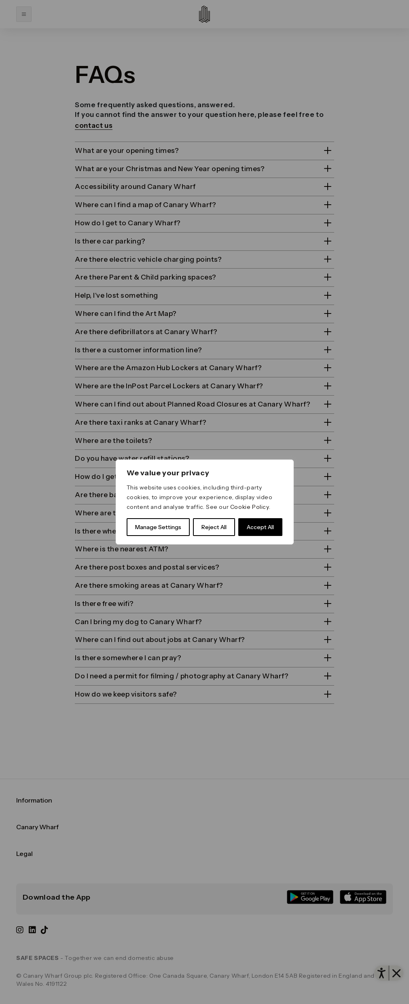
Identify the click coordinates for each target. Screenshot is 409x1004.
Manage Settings (158, 527)
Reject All (214, 527)
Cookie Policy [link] (249, 506)
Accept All (260, 527)
